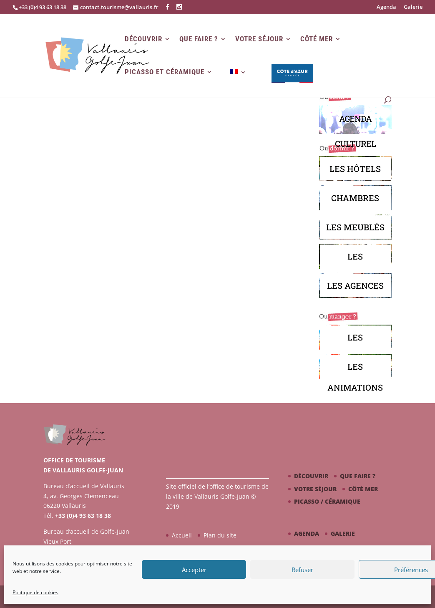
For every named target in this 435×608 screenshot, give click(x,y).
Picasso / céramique (327, 501)
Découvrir (143, 39)
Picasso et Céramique (164, 72)
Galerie (413, 7)
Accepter (194, 569)
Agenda (386, 7)
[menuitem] (238, 83)
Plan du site (220, 535)
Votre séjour (259, 39)
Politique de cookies (35, 592)
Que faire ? (198, 39)
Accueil (182, 535)
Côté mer (316, 39)
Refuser (302, 569)
